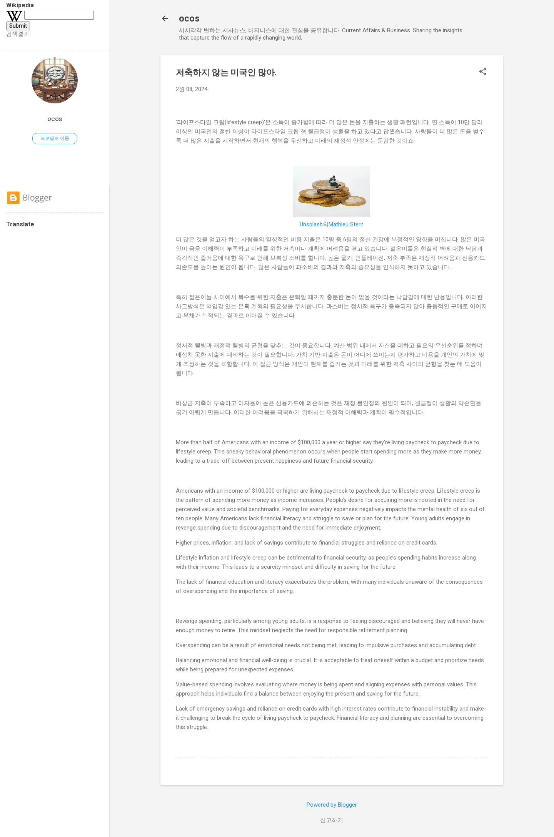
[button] (482, 72)
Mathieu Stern (346, 224)
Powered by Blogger (332, 804)
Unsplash (311, 224)
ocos (189, 18)
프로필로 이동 (54, 138)
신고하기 (331, 820)
